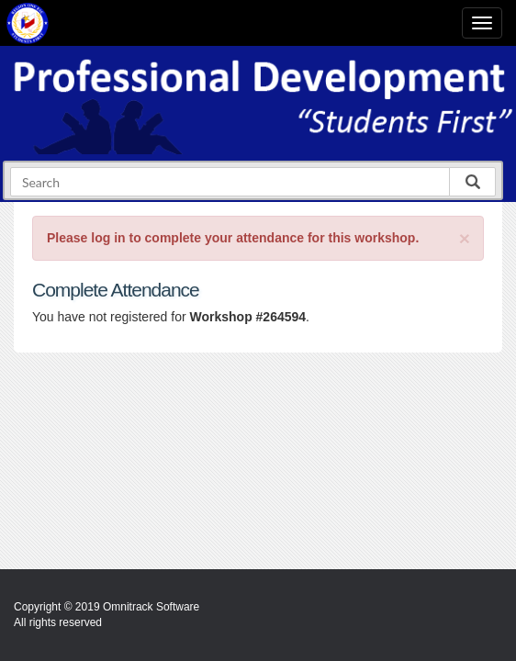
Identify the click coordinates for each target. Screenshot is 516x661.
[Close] (464, 238)
